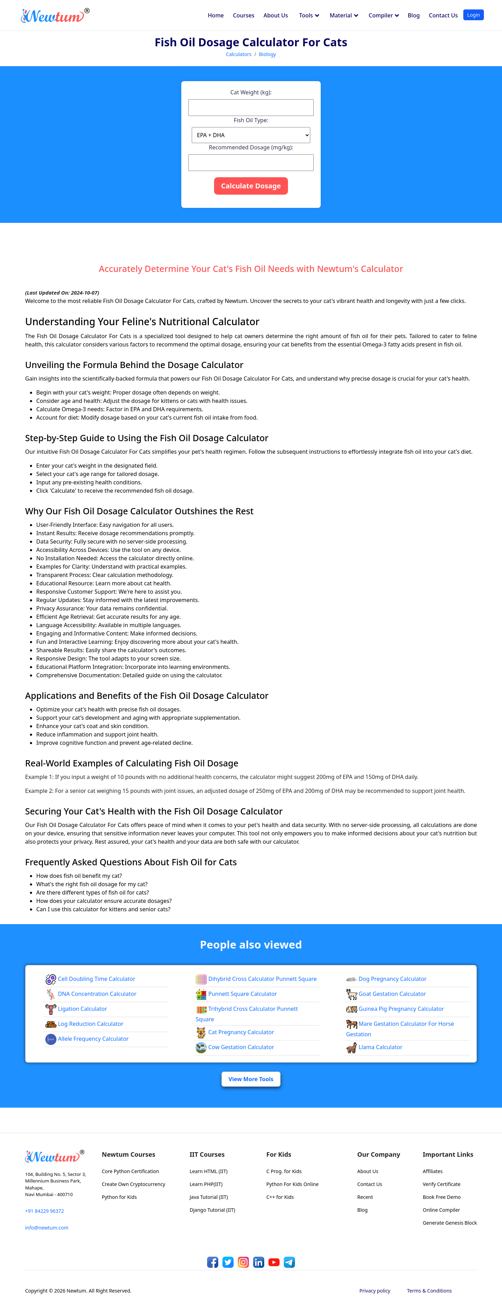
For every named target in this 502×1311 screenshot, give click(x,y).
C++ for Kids (280, 1197)
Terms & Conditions (429, 1290)
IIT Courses (207, 1154)
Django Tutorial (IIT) (212, 1210)
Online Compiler (441, 1210)
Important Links (448, 1154)
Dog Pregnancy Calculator (386, 979)
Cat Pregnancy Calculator (235, 1032)
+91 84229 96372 (44, 1211)
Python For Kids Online (292, 1184)
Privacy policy (374, 1290)
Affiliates (433, 1171)
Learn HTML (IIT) (209, 1171)
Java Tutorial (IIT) (209, 1197)
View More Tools (251, 1079)
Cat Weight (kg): (251, 92)
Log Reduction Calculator (84, 1024)
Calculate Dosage (251, 185)
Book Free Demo (442, 1197)
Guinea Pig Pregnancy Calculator (395, 1009)
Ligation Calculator (76, 1009)
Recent (365, 1197)
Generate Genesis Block (450, 1222)
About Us (276, 15)
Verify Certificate (442, 1184)
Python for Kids (119, 1197)
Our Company (378, 1154)
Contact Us (443, 15)
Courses (243, 15)
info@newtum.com (46, 1227)
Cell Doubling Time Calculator (90, 979)
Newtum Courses (128, 1154)
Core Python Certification (130, 1171)
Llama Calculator (374, 1047)
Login (473, 14)
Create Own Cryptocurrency (133, 1184)
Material (344, 15)
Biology (267, 54)
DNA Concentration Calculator (90, 994)
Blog (414, 15)
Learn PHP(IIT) (206, 1184)
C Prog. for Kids (284, 1171)
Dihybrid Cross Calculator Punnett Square (256, 979)
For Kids (278, 1154)
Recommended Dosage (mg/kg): (251, 147)
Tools (309, 15)
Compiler (384, 15)
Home (216, 15)
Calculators (238, 54)
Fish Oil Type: (251, 120)
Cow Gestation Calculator (235, 1047)
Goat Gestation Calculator (386, 994)
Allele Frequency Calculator (87, 1039)
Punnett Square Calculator (236, 994)
